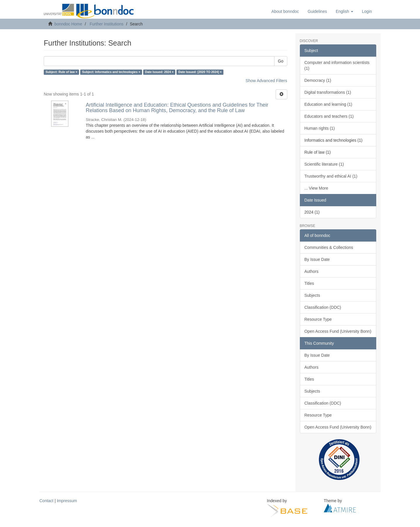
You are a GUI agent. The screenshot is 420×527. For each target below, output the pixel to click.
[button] (344, 11)
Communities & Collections (328, 247)
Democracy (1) (317, 80)
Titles (309, 283)
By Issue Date (317, 259)
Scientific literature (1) (324, 164)
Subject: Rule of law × (61, 72)
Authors (311, 271)
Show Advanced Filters (266, 80)
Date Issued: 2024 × (159, 72)
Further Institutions (106, 24)
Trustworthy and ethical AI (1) (331, 176)
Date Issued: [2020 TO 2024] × (200, 72)
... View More (316, 188)
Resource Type (318, 319)
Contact (46, 500)
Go (281, 61)
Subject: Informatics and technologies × (111, 72)
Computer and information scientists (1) (337, 65)
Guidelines (317, 11)
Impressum (67, 500)
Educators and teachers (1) (329, 116)
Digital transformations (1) (327, 92)
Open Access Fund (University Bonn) (338, 331)
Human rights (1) (319, 128)
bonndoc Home (68, 24)
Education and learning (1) (328, 104)
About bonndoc (285, 11)
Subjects (312, 295)
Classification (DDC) (322, 307)
